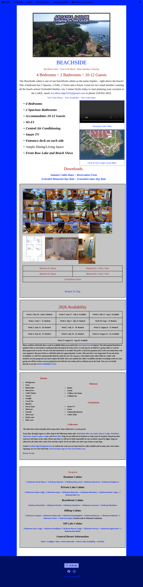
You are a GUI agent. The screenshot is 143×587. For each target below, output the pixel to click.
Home (43, 542)
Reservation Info (68, 542)
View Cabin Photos (55, 98)
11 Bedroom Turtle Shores (36, 482)
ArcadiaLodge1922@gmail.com (67, 93)
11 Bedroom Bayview (56, 482)
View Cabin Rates (88, 98)
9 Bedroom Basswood (74, 482)
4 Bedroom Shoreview (70, 492)
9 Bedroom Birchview (92, 482)
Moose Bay (57, 436)
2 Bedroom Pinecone (92, 516)
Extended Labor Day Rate (91, 178)
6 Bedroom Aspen (53, 492)
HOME (6, 2)
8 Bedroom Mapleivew (110, 482)
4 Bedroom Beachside (36, 505)
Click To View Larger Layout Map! (102, 163)
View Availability (72, 98)
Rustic (96, 434)
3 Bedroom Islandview (71, 505)
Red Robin (81, 434)
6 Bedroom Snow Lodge (33, 529)
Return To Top (72, 291)
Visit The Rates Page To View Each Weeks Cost (67, 449)
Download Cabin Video (102, 126)
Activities (100, 542)
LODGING (18, 2)
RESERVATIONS (60, 2)
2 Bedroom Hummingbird (72, 516)
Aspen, (34, 436)
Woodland (115, 434)
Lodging (50, 542)
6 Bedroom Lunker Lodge (35, 492)
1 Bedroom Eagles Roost (109, 529)
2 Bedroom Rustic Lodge (108, 492)
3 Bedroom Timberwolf (51, 516)
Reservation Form (87, 174)
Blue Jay (89, 434)
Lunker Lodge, (43, 436)
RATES (29, 2)
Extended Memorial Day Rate (58, 178)
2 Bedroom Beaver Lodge (72, 529)
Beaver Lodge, (104, 434)
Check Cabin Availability (85, 542)
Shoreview (27, 436)
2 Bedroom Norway (90, 529)
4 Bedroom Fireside (53, 505)
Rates (58, 542)
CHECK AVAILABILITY (83, 2)
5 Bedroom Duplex (66, 518)
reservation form (84, 345)
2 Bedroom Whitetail (109, 516)
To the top (71, 565)
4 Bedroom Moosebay (88, 492)
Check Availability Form (46, 364)
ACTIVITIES (42, 2)
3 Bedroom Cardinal (33, 516)
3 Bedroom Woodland (52, 529)
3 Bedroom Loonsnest (90, 505)
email (110, 361)
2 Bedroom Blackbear (108, 505)
